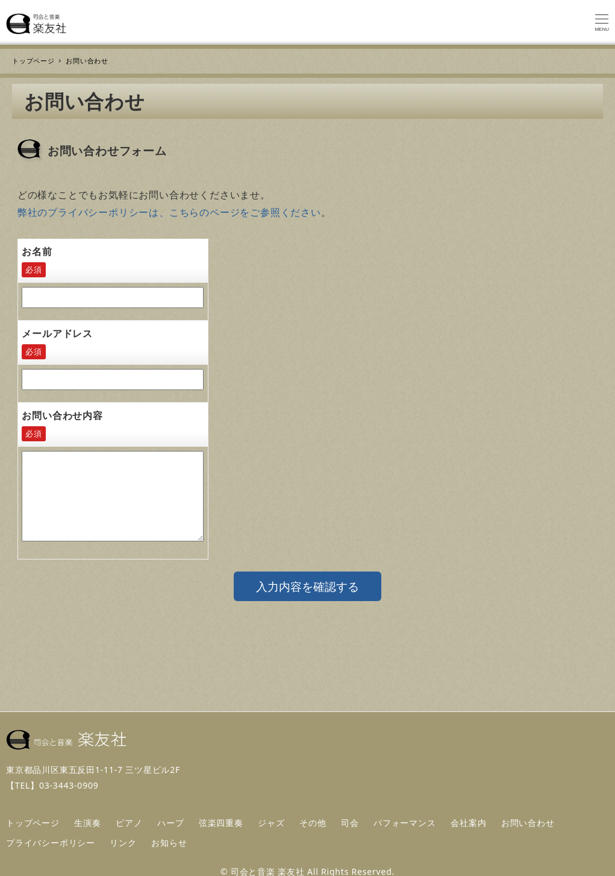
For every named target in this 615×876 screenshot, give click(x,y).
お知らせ (169, 842)
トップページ (33, 822)
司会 (350, 822)
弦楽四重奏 (221, 822)
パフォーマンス (404, 822)
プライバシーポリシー (50, 842)
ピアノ (129, 822)
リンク (123, 842)
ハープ (170, 822)
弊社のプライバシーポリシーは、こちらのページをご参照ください (169, 212)
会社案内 (468, 822)
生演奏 (87, 822)
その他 (312, 822)
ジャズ (271, 822)
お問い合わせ (528, 822)
